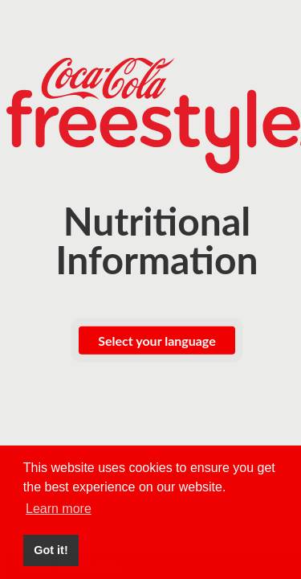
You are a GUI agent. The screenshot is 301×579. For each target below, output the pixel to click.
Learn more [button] (59, 508)
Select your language (156, 340)
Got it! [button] (50, 550)
